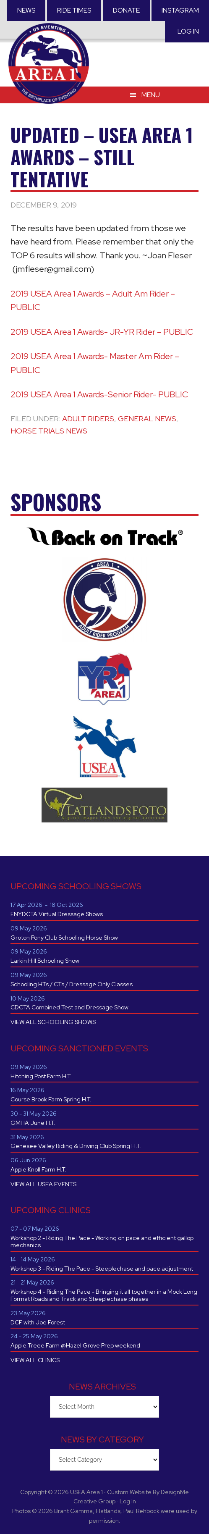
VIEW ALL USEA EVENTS (43, 1184)
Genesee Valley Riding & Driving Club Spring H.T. (75, 1146)
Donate (126, 10)
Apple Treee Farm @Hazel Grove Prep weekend (75, 1345)
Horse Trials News (48, 431)
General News (147, 418)
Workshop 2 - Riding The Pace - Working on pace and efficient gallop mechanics (101, 1241)
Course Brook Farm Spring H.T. (50, 1099)
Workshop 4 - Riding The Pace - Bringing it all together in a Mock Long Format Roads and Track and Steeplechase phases (103, 1295)
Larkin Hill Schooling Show (44, 960)
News (26, 10)
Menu (150, 94)
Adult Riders (88, 418)
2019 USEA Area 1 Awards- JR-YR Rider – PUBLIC (101, 331)
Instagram (180, 10)
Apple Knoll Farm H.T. (38, 1169)
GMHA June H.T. (32, 1123)
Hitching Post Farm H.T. (41, 1076)
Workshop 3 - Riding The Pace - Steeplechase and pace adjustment (101, 1268)
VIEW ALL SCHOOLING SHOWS (53, 1022)
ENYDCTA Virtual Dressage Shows (56, 914)
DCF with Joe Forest (37, 1322)
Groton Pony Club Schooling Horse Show (64, 937)
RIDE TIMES (74, 10)
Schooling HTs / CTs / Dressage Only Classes (71, 984)
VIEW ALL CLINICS (35, 1360)
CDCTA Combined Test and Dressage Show (69, 1007)
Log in (188, 31)
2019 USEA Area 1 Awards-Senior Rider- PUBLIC (99, 394)
